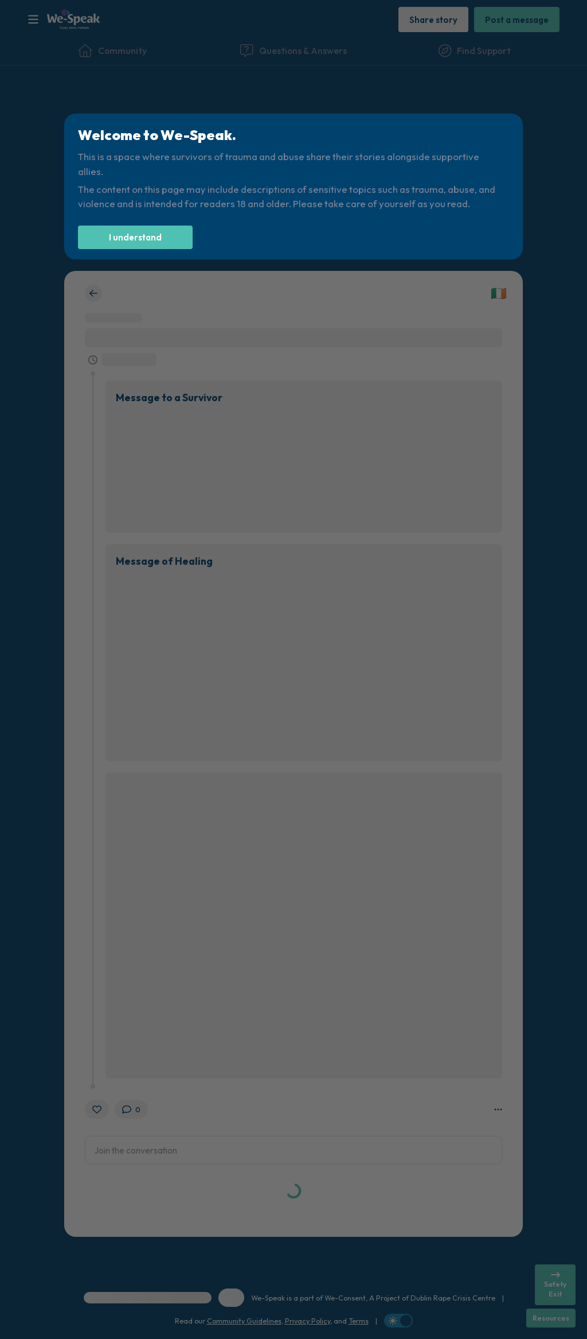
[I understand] (135, 237)
